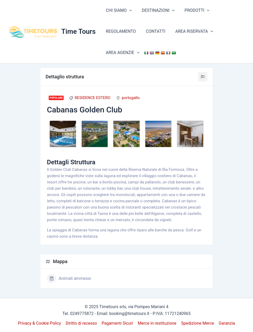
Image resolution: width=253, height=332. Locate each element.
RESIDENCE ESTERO (92, 97)
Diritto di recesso (81, 323)
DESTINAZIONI (155, 10)
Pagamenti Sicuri (117, 323)
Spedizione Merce (197, 323)
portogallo (131, 97)
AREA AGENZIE (122, 52)
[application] (128, 10)
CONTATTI (153, 31)
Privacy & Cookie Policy (40, 323)
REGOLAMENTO (120, 31)
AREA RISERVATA (190, 31)
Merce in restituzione (157, 323)
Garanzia (226, 323)
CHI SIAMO (118, 10)
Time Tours (78, 31)
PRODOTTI (193, 10)
